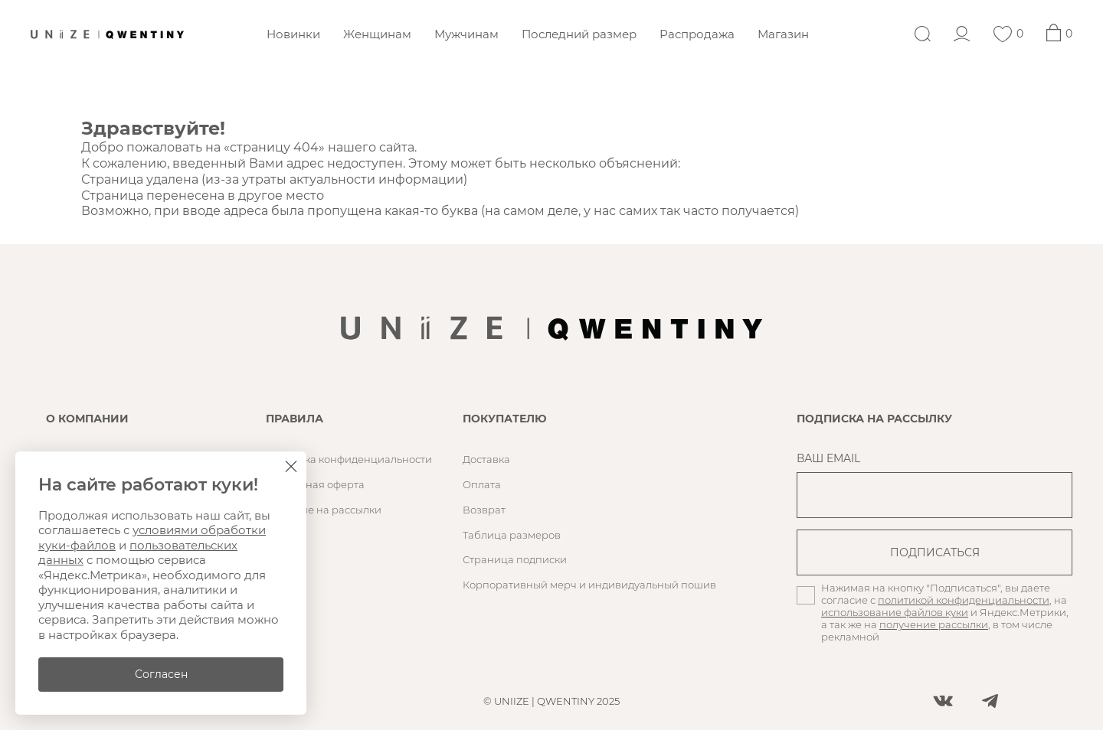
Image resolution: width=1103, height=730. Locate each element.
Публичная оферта (315, 484)
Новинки (293, 34)
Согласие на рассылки (323, 510)
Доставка (486, 459)
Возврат (484, 510)
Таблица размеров (512, 535)
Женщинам (377, 34)
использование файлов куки (894, 612)
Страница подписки (515, 559)
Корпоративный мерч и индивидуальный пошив (589, 584)
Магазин (783, 34)
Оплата (482, 484)
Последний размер (579, 34)
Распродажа (697, 34)
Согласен (161, 674)
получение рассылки (933, 624)
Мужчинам (466, 34)
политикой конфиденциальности (963, 600)
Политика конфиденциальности (349, 459)
